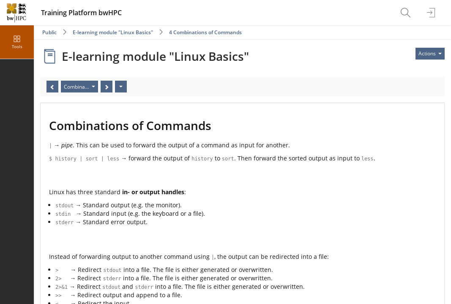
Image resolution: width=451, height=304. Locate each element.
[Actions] (121, 86)
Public (49, 32)
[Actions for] (430, 54)
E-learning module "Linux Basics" (113, 32)
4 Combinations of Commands (205, 32)
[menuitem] (406, 12)
